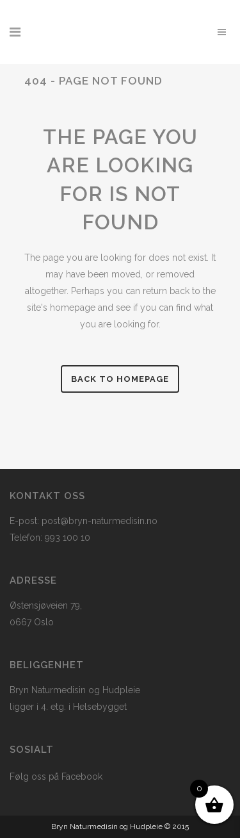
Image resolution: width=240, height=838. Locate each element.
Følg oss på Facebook (56, 776)
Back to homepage (120, 379)
